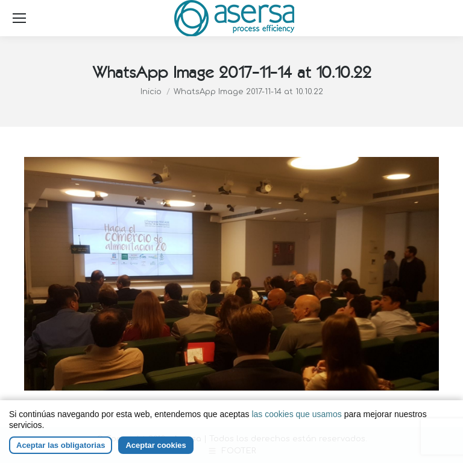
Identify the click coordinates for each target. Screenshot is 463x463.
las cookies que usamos (296, 414)
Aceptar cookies (155, 445)
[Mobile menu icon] (19, 18)
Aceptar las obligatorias (60, 445)
